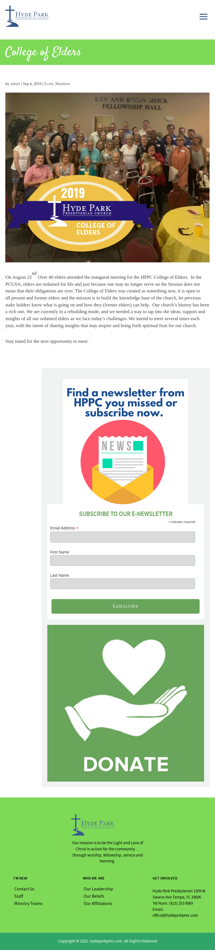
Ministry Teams (28, 903)
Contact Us (24, 889)
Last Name (59, 575)
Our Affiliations (98, 903)
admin (15, 84)
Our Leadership (98, 889)
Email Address (64, 528)
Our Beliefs (94, 896)
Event (48, 84)
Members (62, 84)
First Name (59, 552)
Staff (18, 896)
